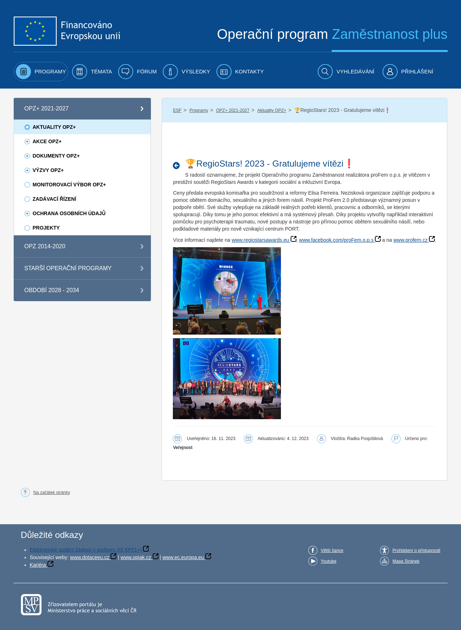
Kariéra (38, 565)
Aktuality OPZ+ (271, 110)
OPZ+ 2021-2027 (232, 110)
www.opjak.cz (136, 557)
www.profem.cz (410, 240)
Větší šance (332, 550)
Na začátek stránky (51, 492)
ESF (177, 110)
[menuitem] (41, 71)
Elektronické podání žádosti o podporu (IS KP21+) (86, 550)
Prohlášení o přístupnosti (416, 550)
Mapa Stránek (406, 561)
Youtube (329, 561)
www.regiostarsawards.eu (260, 240)
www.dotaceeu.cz (89, 557)
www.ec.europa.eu (183, 557)
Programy (198, 110)
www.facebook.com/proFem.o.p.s (336, 240)
